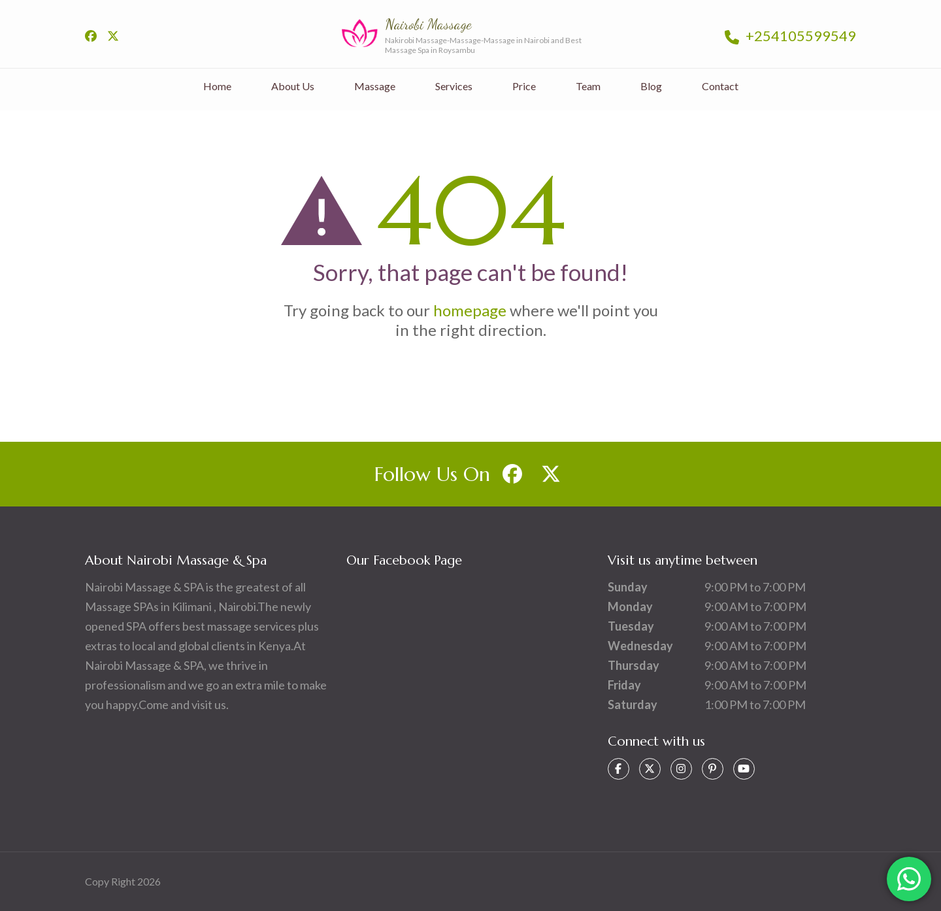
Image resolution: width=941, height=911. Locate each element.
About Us (292, 86)
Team (588, 86)
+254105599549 (790, 35)
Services (453, 86)
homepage (469, 310)
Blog (651, 86)
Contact (720, 86)
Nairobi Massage (428, 24)
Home (217, 86)
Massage (374, 86)
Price (524, 86)
